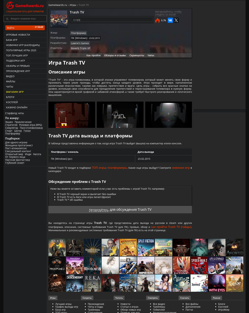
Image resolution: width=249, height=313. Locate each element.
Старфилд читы (14, 113)
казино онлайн (16, 107)
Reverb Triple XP (79, 47)
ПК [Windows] (78, 37)
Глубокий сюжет (14, 162)
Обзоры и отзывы (115, 54)
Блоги (10, 97)
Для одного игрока (16, 142)
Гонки (27, 130)
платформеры (129, 176)
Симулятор (11, 127)
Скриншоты (137, 54)
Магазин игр (15, 91)
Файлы (10, 81)
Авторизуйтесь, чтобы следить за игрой (168, 13)
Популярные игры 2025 (21, 50)
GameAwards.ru (57, 5)
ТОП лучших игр (17, 55)
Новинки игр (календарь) (23, 45)
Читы (9, 86)
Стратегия (11, 124)
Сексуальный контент (18, 151)
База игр (11, 40)
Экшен (9, 122)
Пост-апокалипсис (16, 148)
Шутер (18, 130)
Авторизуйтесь (98, 218)
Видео (10, 76)
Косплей (12, 102)
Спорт (8, 130)
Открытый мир (14, 154)
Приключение (23, 122)
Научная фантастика (17, 159)
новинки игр (57, 180)
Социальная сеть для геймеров (25, 6)
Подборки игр (15, 60)
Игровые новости (18, 34)
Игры (73, 5)
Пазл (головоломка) (31, 127)
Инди (28, 154)
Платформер (12, 133)
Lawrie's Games (79, 42)
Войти (25, 27)
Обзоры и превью (18, 65)
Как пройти (93, 54)
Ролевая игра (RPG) (30, 124)
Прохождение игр (18, 71)
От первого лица (15, 156)
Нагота (37, 154)
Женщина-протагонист (19, 145)
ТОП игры (110, 176)
